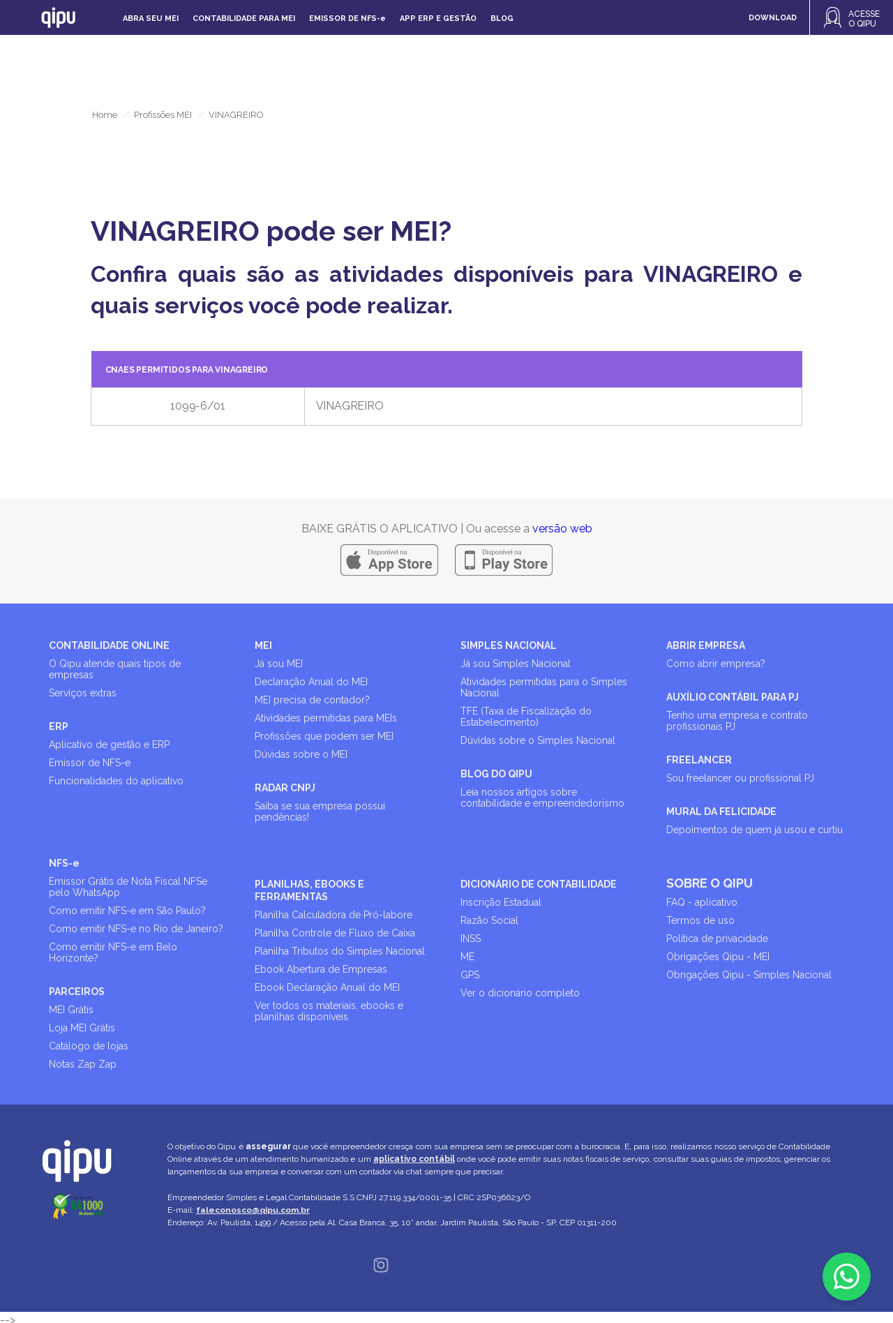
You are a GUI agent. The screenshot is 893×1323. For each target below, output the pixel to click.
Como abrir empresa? (715, 663)
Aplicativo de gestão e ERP (109, 744)
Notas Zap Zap (83, 1064)
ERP (58, 726)
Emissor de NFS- (347, 18)
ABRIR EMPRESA (705, 645)
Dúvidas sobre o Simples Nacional (537, 740)
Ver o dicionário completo (520, 993)
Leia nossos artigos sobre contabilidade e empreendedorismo (542, 797)
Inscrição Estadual (500, 902)
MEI (263, 645)
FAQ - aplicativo (701, 902)
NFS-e (64, 863)
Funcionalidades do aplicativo (116, 780)
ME (467, 956)
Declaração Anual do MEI (311, 681)
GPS (469, 974)
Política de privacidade (717, 938)
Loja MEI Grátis (82, 1027)
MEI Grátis (71, 1009)
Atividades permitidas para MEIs (326, 718)
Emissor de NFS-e (89, 762)
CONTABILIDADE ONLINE (109, 645)
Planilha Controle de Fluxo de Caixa (335, 933)
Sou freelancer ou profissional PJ (740, 778)
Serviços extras (83, 692)
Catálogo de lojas (88, 1046)
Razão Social (489, 920)
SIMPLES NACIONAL (508, 645)
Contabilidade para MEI (244, 18)
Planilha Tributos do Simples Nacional (340, 951)
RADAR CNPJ (285, 787)
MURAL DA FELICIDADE (721, 811)
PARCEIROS (77, 991)
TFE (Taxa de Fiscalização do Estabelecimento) (526, 716)
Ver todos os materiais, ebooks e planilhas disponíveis (329, 1011)
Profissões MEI (163, 115)
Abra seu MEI (151, 18)
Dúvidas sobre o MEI (301, 754)
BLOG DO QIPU (496, 773)
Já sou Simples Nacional (515, 663)
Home (104, 115)
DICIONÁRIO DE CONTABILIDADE (538, 884)
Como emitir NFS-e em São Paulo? (127, 910)
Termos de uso (700, 920)
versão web (562, 528)
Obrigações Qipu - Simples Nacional (749, 974)
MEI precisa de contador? (312, 699)
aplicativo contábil (414, 1159)
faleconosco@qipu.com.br (253, 1210)
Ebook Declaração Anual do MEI (327, 987)
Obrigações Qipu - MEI (718, 956)
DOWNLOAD (773, 17)
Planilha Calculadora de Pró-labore (333, 914)
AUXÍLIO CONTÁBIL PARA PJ (732, 697)
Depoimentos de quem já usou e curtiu (754, 829)
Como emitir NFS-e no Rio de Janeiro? (136, 928)
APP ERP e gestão (438, 18)
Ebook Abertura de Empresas (321, 969)
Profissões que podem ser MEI (324, 736)
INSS (470, 938)
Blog (501, 18)
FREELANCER (699, 759)
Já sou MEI (279, 663)
